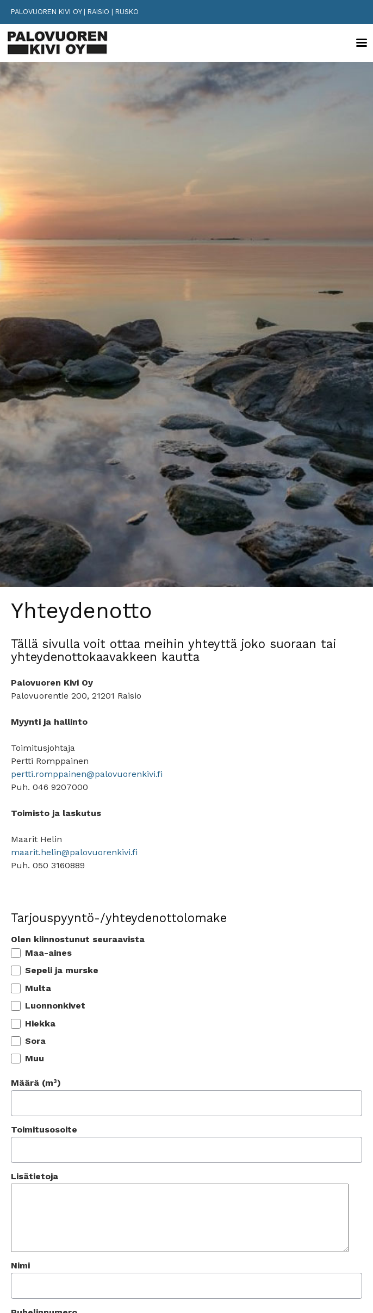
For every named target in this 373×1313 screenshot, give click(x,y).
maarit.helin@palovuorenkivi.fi (74, 852)
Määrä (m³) (36, 1083)
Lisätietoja (34, 1176)
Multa (38, 988)
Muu (34, 1058)
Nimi (20, 1266)
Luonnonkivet (55, 1006)
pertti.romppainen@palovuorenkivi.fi (87, 774)
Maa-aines (48, 953)
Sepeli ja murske (61, 970)
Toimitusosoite (44, 1130)
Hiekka (40, 1024)
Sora (35, 1041)
